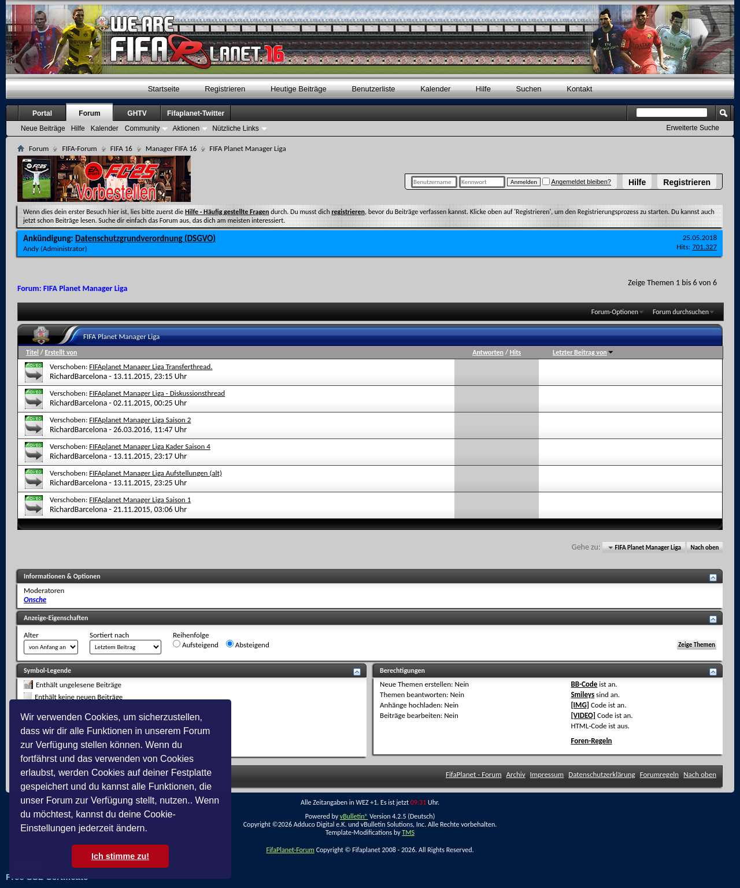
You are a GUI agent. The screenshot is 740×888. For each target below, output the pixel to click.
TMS (408, 832)
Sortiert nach (109, 635)
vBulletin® (354, 816)
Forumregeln (659, 774)
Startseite (164, 88)
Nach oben (704, 547)
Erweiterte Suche (693, 128)
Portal (42, 113)
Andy (31, 248)
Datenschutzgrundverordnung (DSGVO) (145, 238)
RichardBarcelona (78, 376)
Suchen (529, 88)
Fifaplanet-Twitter (195, 113)
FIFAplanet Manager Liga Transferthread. (150, 366)
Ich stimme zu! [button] (120, 856)
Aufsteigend (196, 644)
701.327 (704, 246)
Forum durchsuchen (681, 312)
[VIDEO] (583, 715)
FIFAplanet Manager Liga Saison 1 (140, 499)
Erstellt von (61, 352)
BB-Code (584, 684)
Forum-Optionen (614, 312)
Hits (515, 352)
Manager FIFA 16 (171, 148)
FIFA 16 (121, 148)
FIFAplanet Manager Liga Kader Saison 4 (149, 446)
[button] (151, 829)
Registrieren (687, 182)
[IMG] (580, 705)
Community (142, 128)
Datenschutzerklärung (601, 774)
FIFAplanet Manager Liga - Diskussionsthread (157, 393)
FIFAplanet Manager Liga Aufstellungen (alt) (155, 473)
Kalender (435, 88)
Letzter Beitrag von (583, 352)
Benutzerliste (373, 88)
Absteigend (247, 644)
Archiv (516, 774)
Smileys (582, 694)
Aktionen (185, 128)
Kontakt (579, 88)
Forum (89, 113)
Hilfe (637, 182)
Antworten (488, 352)
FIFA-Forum (79, 148)
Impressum (547, 774)
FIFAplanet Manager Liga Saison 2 (140, 419)
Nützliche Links (235, 128)
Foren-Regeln (591, 740)
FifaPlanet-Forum (290, 850)
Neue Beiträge (43, 128)
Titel (32, 352)
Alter (31, 635)
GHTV (136, 113)
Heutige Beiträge (299, 88)
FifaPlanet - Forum (474, 774)
